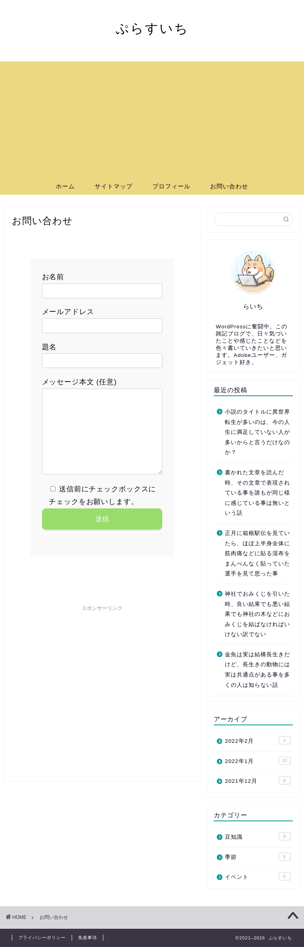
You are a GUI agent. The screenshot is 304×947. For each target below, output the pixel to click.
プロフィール (171, 186)
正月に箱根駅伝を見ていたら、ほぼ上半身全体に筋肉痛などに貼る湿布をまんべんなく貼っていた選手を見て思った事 (257, 553)
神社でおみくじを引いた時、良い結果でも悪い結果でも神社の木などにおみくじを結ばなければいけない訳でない (257, 614)
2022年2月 (257, 740)
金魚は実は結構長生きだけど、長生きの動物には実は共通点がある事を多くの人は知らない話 (257, 670)
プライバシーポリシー (42, 937)
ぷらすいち (152, 28)
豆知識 (257, 836)
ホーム (65, 186)
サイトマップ (114, 186)
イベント (257, 876)
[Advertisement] (152, 117)
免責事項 (87, 937)
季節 (257, 857)
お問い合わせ (229, 186)
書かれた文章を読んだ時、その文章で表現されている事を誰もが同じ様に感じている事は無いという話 (257, 493)
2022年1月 (257, 761)
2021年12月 (257, 780)
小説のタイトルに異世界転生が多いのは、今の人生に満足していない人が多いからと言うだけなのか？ (257, 432)
